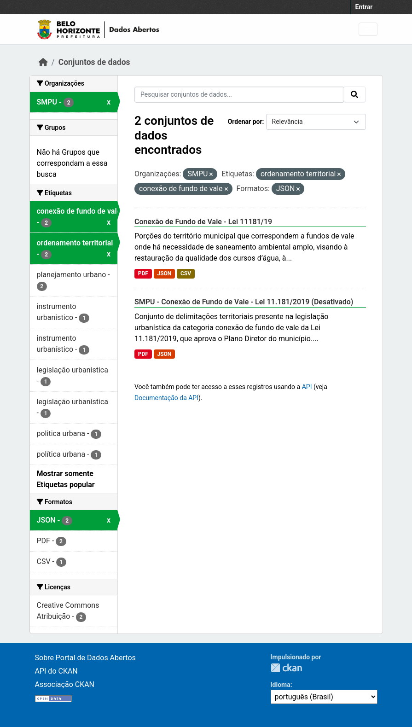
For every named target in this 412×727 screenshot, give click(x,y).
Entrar (364, 7)
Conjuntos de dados (94, 62)
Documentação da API (166, 397)
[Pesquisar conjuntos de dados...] (238, 95)
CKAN (286, 668)
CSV (185, 273)
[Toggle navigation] (368, 29)
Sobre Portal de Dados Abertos (85, 657)
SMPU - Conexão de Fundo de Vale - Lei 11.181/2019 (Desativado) (243, 301)
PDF (143, 273)
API (307, 386)
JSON (164, 273)
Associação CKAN (65, 684)
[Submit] (354, 94)
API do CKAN (56, 671)
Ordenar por (245, 121)
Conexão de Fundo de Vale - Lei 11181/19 (203, 221)
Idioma (280, 684)
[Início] (43, 62)
